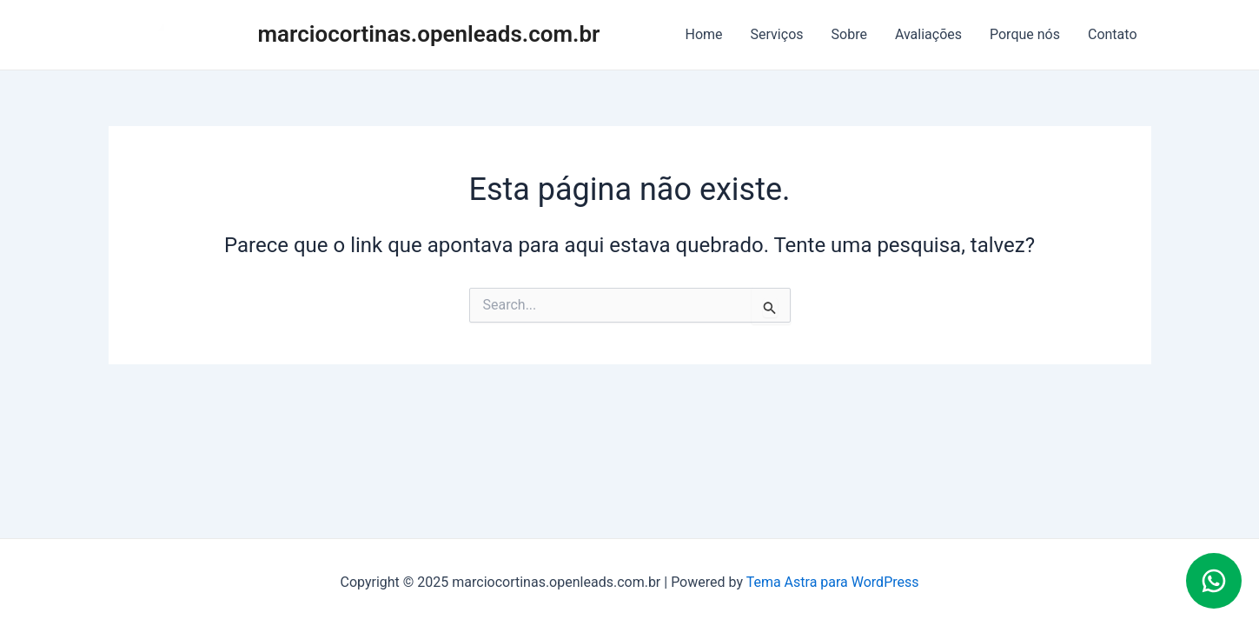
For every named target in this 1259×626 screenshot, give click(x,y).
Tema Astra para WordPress (832, 582)
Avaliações (928, 34)
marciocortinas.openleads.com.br (429, 34)
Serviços (777, 34)
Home (704, 34)
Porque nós (1025, 34)
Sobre (849, 34)
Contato (1112, 34)
